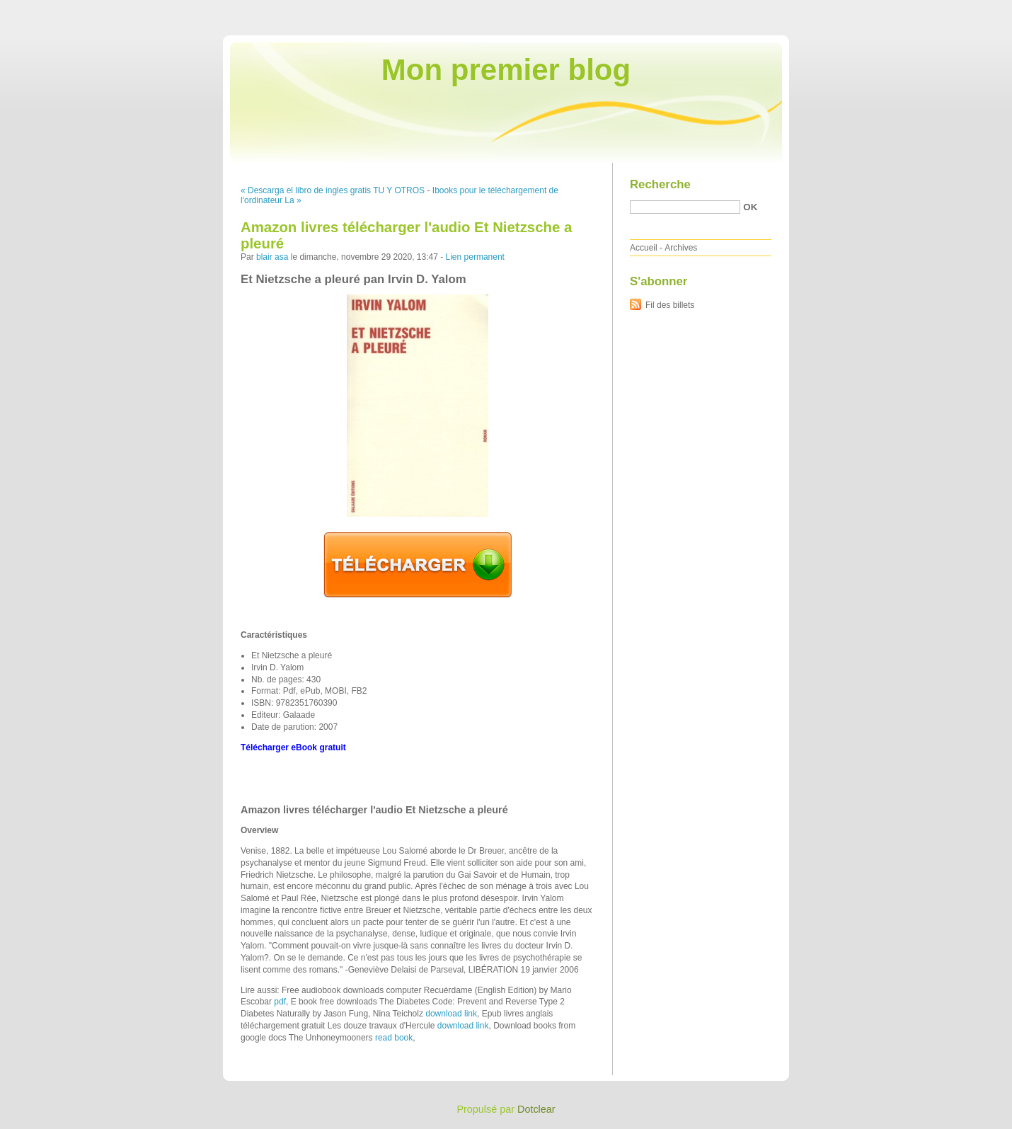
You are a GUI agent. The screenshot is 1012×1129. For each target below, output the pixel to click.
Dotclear (536, 1109)
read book (394, 1038)
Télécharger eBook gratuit (293, 747)
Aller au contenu (838, 10)
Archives (681, 248)
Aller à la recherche (970, 10)
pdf (280, 1002)
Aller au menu (901, 10)
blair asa (272, 257)
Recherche (660, 184)
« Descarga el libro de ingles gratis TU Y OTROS (333, 190)
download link (451, 1014)
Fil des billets (669, 305)
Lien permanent (475, 257)
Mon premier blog (506, 69)
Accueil (643, 248)
